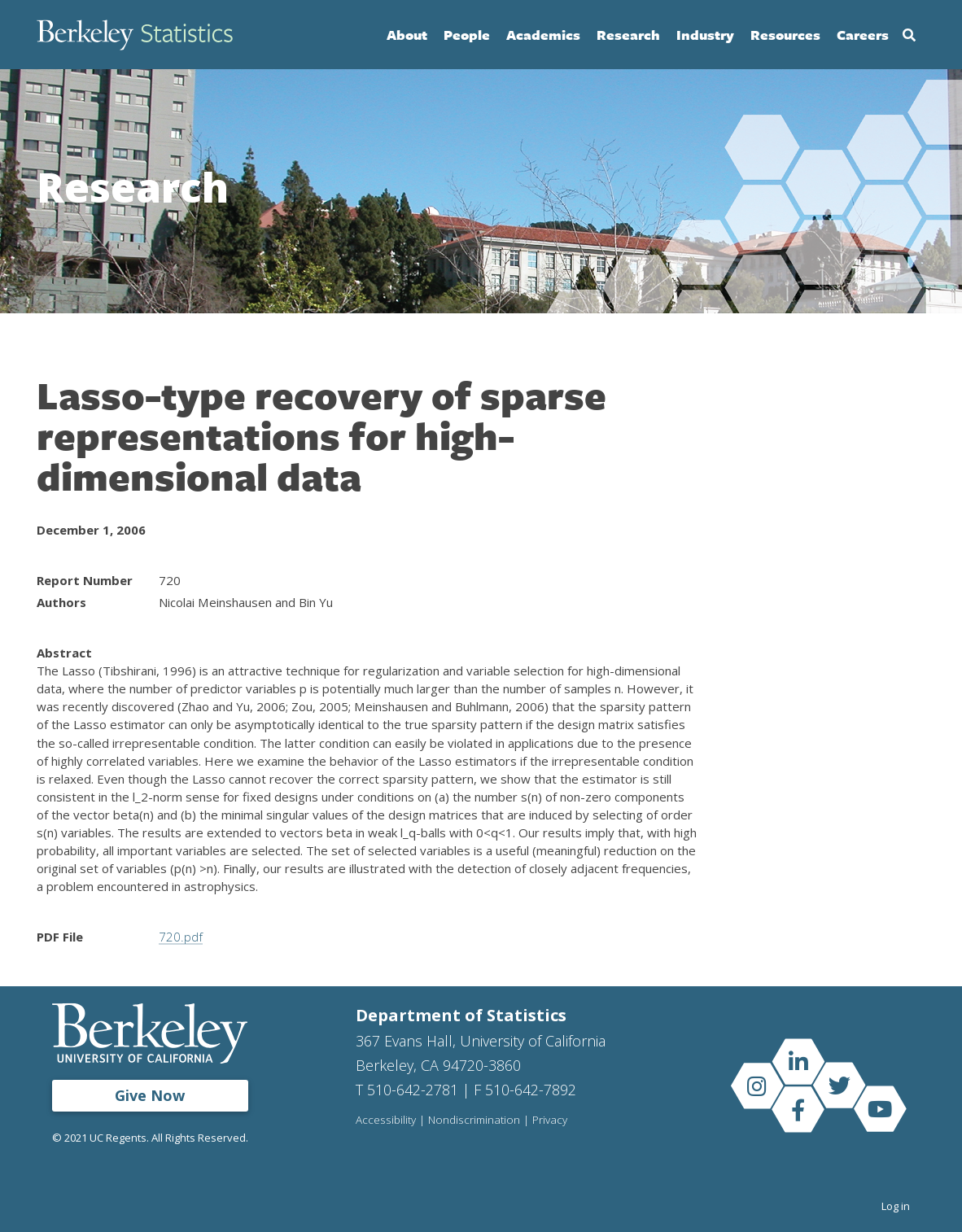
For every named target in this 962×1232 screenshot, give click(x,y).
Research (628, 34)
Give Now (150, 1095)
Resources (785, 34)
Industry (705, 34)
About (407, 34)
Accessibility (386, 1120)
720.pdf (180, 936)
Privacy (549, 1120)
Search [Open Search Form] (909, 35)
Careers (863, 34)
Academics (543, 34)
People (467, 34)
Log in (895, 1206)
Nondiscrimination (474, 1120)
